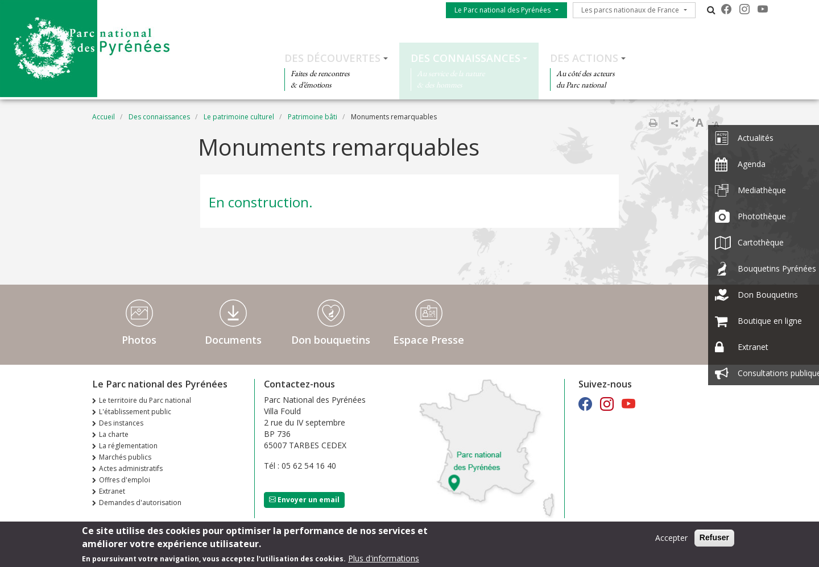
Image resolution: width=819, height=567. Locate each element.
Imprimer (653, 122)
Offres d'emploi (124, 480)
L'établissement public (135, 411)
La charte (114, 434)
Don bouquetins (330, 340)
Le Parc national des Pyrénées (502, 10)
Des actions (584, 58)
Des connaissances (465, 58)
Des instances (121, 423)
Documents (233, 340)
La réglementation (128, 446)
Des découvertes (332, 58)
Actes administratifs (131, 468)
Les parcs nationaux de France (630, 10)
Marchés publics (125, 457)
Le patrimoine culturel (239, 117)
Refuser (714, 540)
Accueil (103, 117)
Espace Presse (428, 340)
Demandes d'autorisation (140, 502)
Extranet (112, 491)
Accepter (671, 540)
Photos (139, 340)
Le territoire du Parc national (145, 400)
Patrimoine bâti (312, 117)
